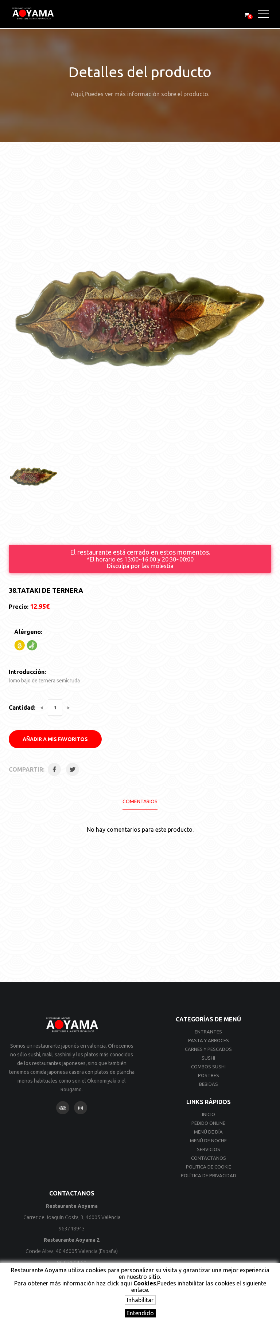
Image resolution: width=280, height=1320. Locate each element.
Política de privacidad (208, 1175)
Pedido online (208, 1123)
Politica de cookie (208, 1166)
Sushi (208, 1057)
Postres (208, 1075)
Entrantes (208, 1031)
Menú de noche (208, 1140)
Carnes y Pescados (208, 1049)
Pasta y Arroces (208, 1040)
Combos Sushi (208, 1066)
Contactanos (208, 1158)
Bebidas (208, 1084)
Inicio (208, 1114)
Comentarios (140, 801)
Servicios (208, 1149)
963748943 (72, 1229)
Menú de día (208, 1131)
